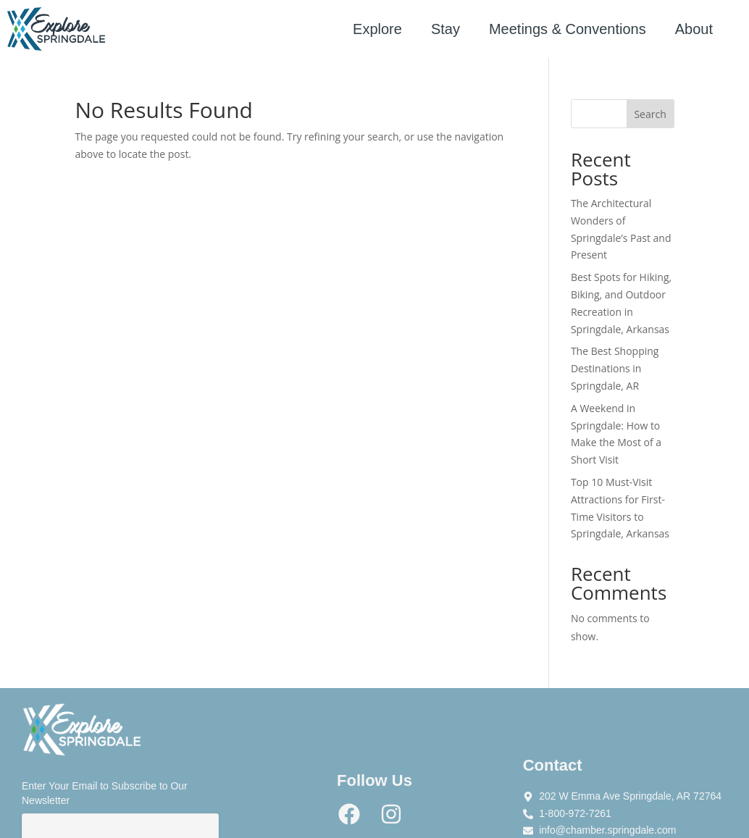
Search (650, 114)
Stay (445, 29)
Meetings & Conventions (567, 29)
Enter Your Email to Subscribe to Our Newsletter (105, 793)
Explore (377, 29)
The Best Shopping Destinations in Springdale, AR (615, 368)
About (694, 29)
